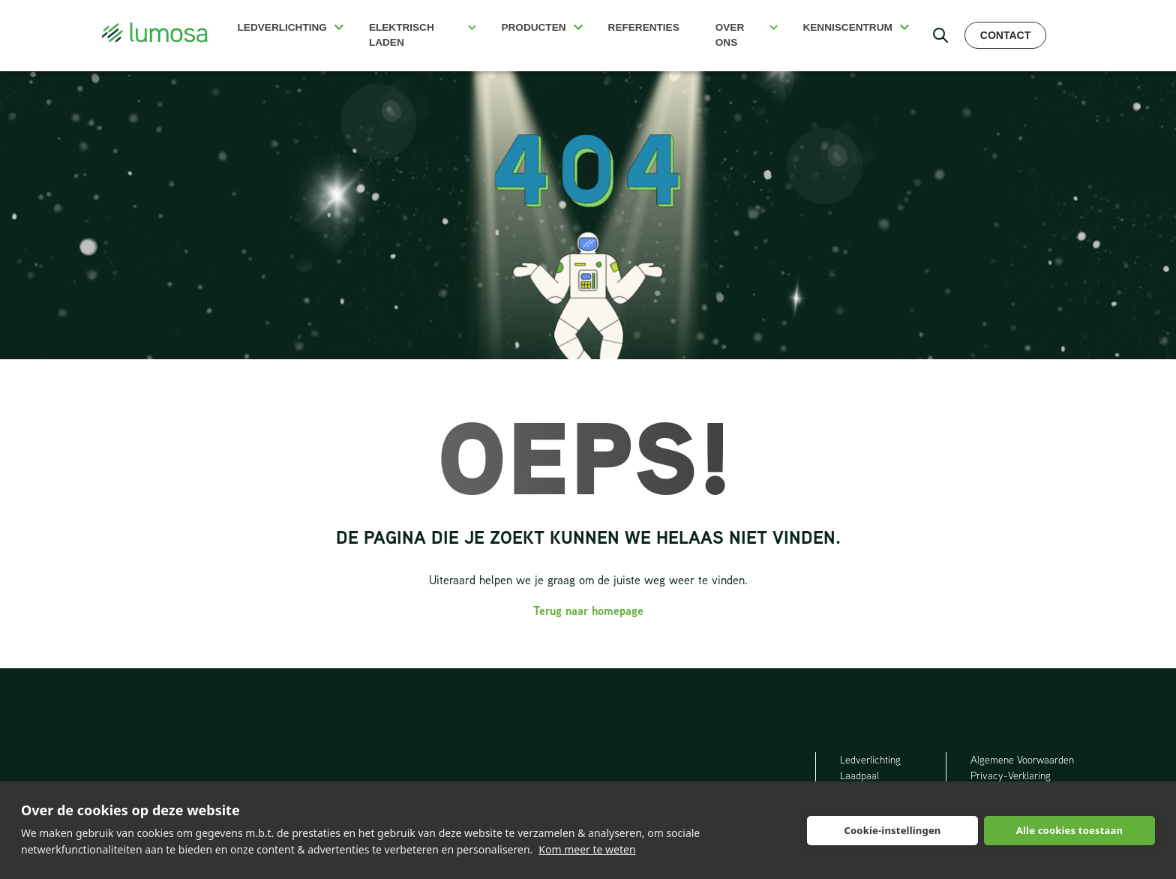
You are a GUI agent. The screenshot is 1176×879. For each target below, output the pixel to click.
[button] (339, 27)
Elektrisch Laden (401, 35)
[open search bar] (941, 35)
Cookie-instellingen (892, 830)
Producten (533, 27)
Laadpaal (860, 775)
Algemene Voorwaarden (1022, 759)
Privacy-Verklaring (1010, 775)
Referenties (644, 27)
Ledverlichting (282, 27)
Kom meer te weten (586, 849)
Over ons (730, 35)
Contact (1005, 35)
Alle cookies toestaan (1069, 830)
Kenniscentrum (847, 27)
